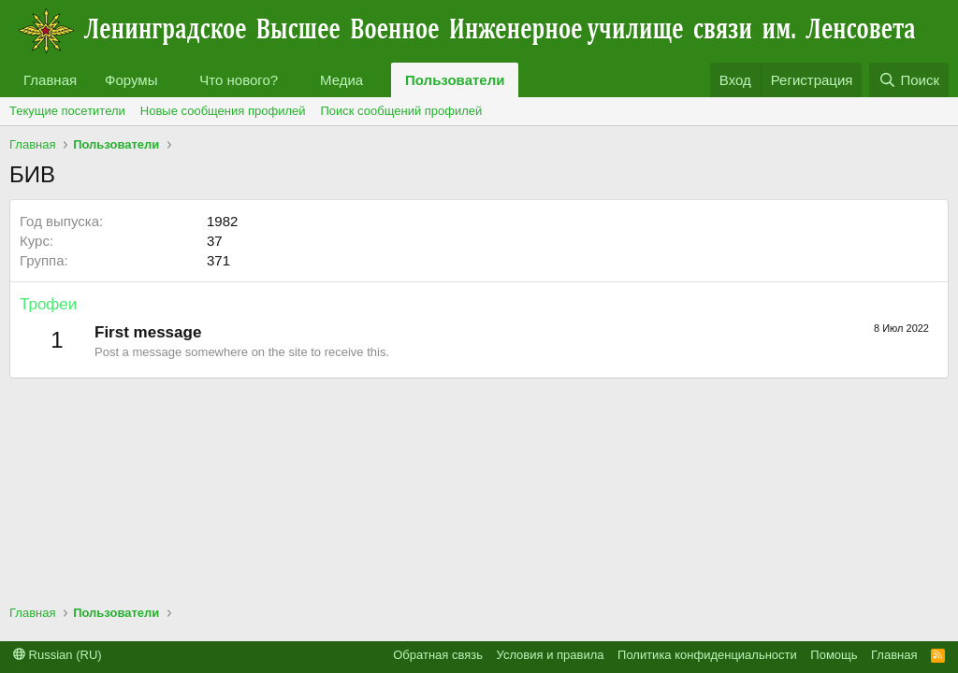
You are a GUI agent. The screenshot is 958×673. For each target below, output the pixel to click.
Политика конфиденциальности (707, 655)
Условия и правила (550, 655)
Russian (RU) (57, 655)
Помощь (833, 655)
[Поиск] (909, 80)
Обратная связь (438, 655)
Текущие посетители (67, 111)
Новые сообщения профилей (223, 111)
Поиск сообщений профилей (401, 111)
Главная (50, 80)
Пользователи (454, 80)
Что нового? (238, 80)
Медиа (341, 80)
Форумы (131, 80)
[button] (172, 80)
